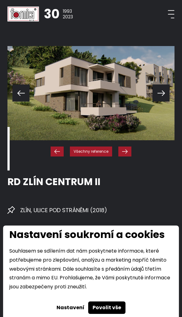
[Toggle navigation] (171, 14)
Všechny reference (91, 151)
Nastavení (70, 307)
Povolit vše (107, 307)
